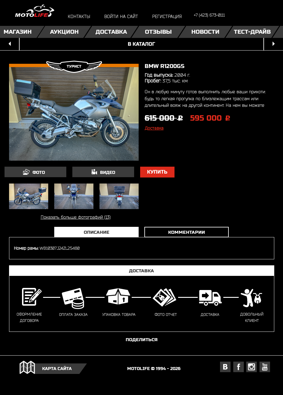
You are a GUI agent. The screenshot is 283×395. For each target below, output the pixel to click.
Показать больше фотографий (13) (76, 217)
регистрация (167, 16)
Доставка (111, 32)
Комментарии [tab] (186, 232)
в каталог (141, 44)
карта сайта (57, 368)
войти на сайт (121, 16)
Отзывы (158, 32)
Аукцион (64, 32)
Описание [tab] (96, 232)
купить (157, 172)
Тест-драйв (252, 32)
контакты (79, 16)
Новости (205, 32)
